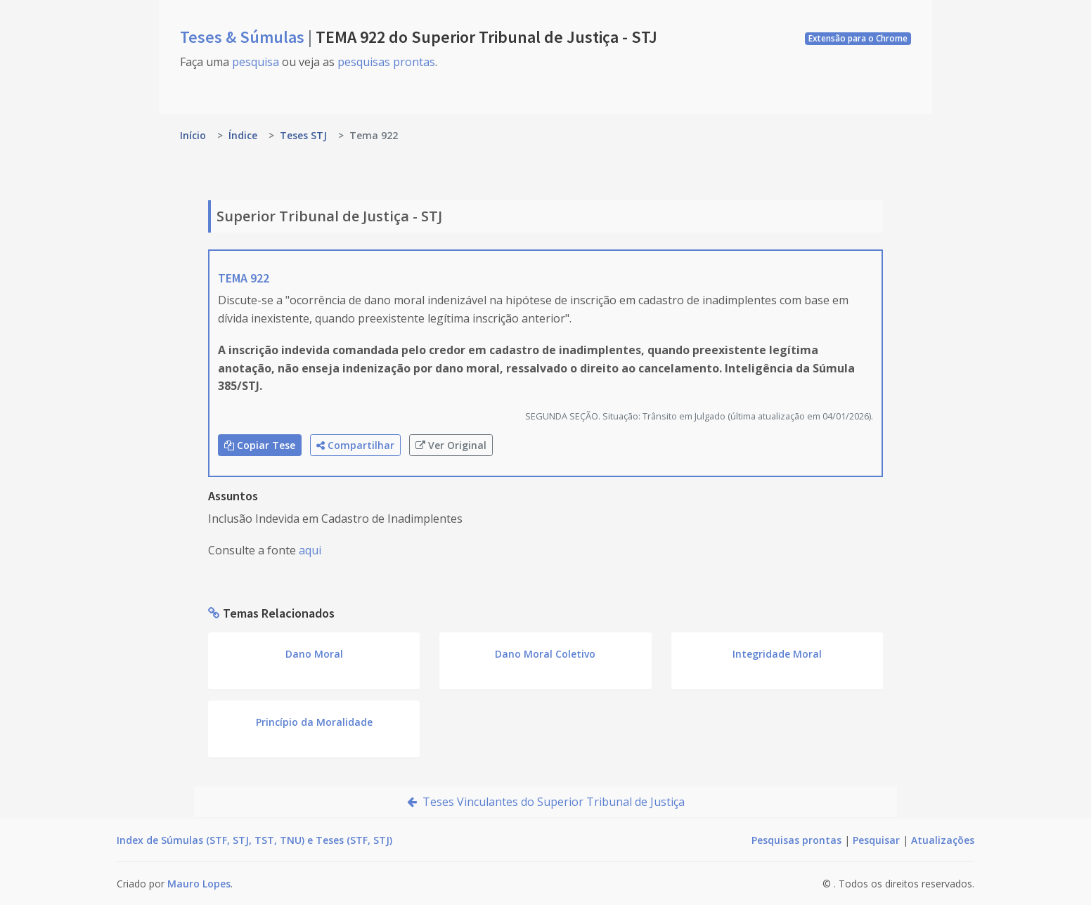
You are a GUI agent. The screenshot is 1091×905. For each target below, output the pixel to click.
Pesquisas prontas (796, 840)
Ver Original (450, 445)
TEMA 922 (243, 278)
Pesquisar (876, 840)
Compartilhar (355, 445)
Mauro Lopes (199, 883)
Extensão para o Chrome (858, 38)
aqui (310, 550)
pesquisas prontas (386, 62)
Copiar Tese (259, 445)
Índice (242, 135)
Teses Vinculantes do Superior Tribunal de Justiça (546, 801)
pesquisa (255, 62)
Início (193, 135)
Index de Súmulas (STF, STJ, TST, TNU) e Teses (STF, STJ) (254, 840)
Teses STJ (303, 135)
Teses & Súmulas (244, 37)
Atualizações (942, 840)
